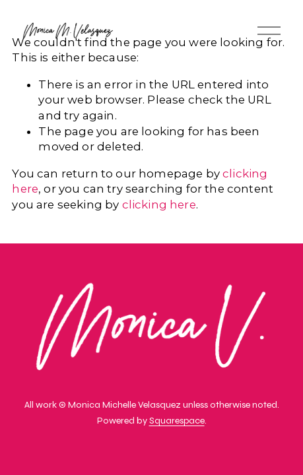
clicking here (159, 204)
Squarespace (177, 422)
